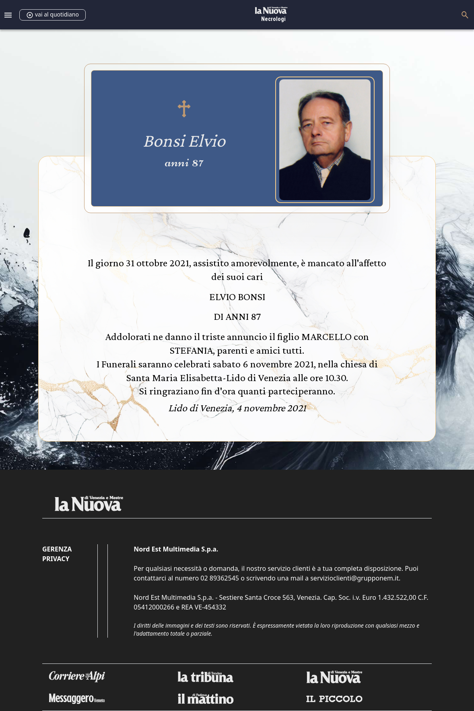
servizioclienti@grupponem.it (354, 578)
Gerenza (57, 549)
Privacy (55, 558)
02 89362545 (219, 578)
